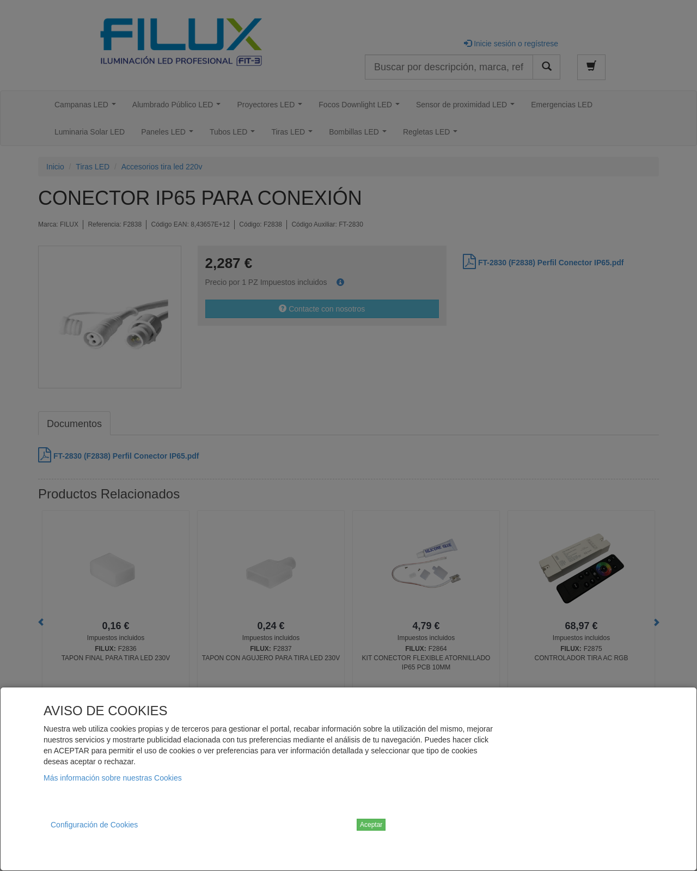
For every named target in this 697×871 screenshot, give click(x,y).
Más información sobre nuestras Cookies (113, 777)
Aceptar (371, 825)
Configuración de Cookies (94, 824)
